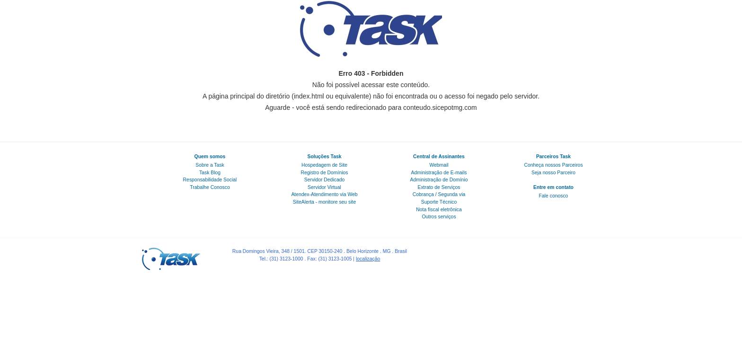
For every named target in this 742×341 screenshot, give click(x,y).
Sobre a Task (209, 165)
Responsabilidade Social (210, 179)
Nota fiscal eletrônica (438, 209)
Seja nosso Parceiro (553, 172)
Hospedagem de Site (324, 165)
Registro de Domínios (324, 172)
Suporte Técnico (439, 202)
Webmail (438, 165)
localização (368, 258)
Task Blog (210, 172)
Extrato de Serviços (438, 187)
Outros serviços (439, 216)
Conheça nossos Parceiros (553, 165)
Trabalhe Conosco (210, 187)
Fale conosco (553, 195)
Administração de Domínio (439, 179)
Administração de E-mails (439, 172)
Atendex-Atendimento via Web (324, 194)
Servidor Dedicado (324, 179)
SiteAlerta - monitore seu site (324, 202)
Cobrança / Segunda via (439, 194)
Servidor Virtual (324, 187)
